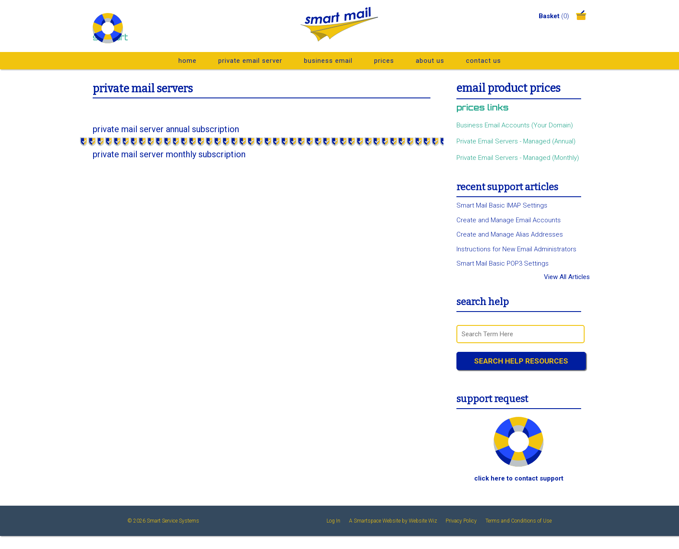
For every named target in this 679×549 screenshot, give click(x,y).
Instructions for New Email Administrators (516, 249)
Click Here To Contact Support (518, 478)
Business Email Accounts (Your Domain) (514, 125)
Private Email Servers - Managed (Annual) (516, 141)
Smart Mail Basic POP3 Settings (502, 263)
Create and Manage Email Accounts (508, 220)
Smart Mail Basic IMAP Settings (501, 205)
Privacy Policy (461, 521)
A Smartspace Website (375, 521)
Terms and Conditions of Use (518, 521)
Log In (333, 521)
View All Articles (567, 277)
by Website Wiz (419, 521)
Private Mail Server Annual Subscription (166, 129)
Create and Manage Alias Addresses (509, 234)
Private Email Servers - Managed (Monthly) (517, 158)
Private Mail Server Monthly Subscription (169, 154)
